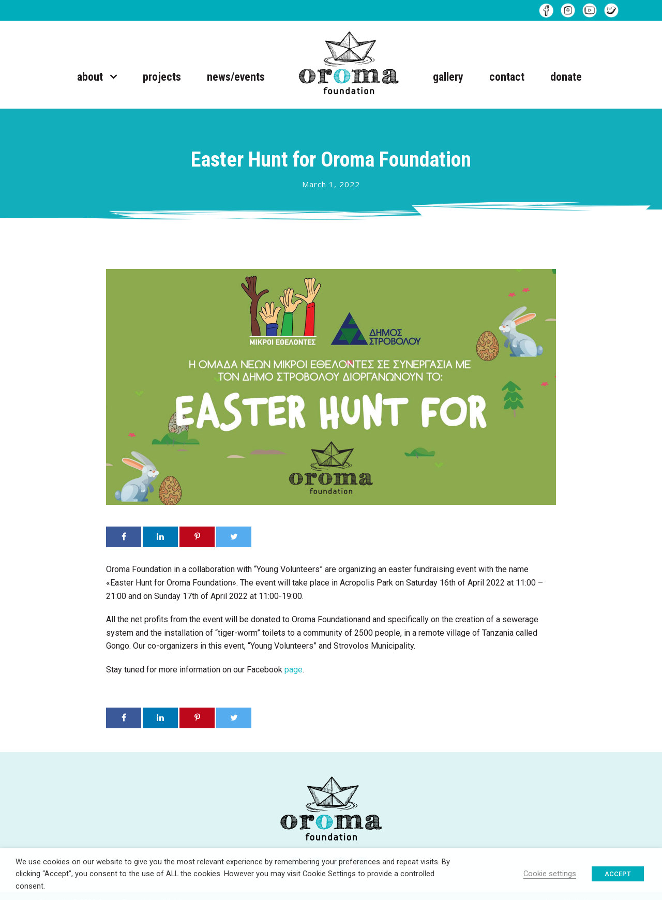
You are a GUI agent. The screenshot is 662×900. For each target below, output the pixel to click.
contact (506, 76)
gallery (448, 76)
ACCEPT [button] (618, 874)
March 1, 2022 (331, 184)
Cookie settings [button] (549, 873)
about (90, 76)
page (293, 669)
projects (162, 76)
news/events (236, 76)
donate (566, 76)
